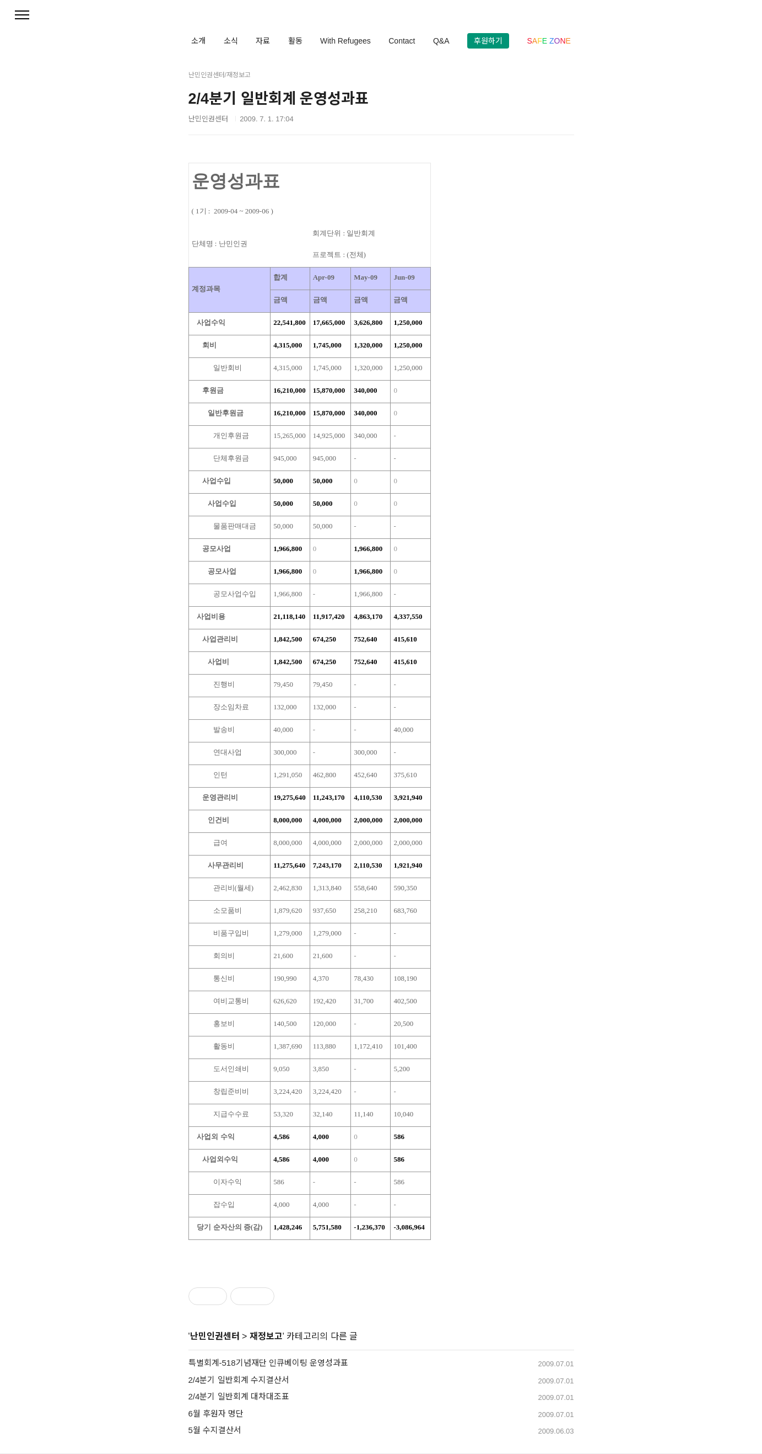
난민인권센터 (215, 1336)
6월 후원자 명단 (216, 1413)
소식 (231, 40)
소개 (198, 40)
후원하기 (488, 40)
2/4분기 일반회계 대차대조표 (238, 1396)
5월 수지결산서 (215, 1430)
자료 (263, 40)
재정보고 (266, 1336)
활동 (295, 40)
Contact (401, 40)
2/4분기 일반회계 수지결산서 (238, 1379)
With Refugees (345, 40)
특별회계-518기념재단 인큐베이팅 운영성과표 (268, 1362)
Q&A (441, 40)
